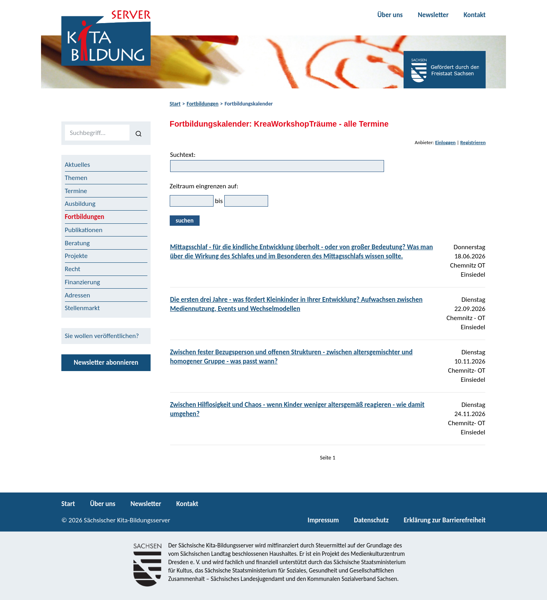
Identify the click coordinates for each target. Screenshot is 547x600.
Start (175, 103)
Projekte (76, 256)
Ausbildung (80, 203)
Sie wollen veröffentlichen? (102, 336)
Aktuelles (77, 164)
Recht (72, 269)
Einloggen (445, 142)
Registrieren (473, 142)
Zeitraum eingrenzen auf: (204, 186)
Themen (76, 178)
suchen (185, 220)
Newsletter (433, 15)
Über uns (390, 15)
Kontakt (475, 15)
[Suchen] (138, 133)
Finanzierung (82, 282)
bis (219, 201)
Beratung (77, 243)
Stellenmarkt (82, 308)
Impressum (323, 520)
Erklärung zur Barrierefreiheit (445, 520)
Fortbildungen (203, 103)
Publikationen (84, 230)
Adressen (77, 295)
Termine (76, 191)
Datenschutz (371, 520)
